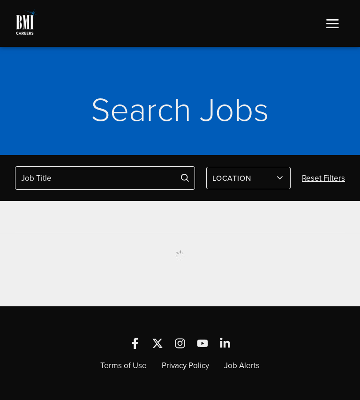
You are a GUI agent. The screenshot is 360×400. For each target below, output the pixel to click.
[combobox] (248, 178)
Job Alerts (242, 365)
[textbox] (242, 178)
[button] (332, 23)
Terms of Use (123, 365)
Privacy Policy (185, 365)
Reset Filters (323, 178)
